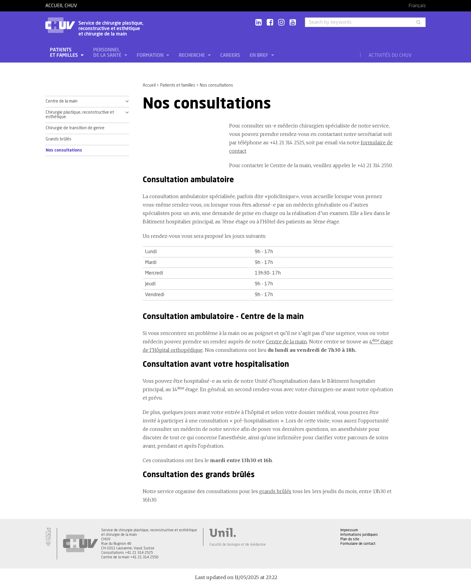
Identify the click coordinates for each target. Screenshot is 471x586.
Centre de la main (61, 101)
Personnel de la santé (108, 53)
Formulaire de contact (357, 543)
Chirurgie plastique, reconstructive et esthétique (80, 114)
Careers (230, 55)
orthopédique (187, 350)
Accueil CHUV (61, 5)
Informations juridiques (359, 534)
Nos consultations (64, 150)
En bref (259, 55)
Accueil (149, 85)
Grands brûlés (58, 139)
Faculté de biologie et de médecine (237, 544)
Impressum (349, 530)
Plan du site (349, 539)
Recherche (192, 55)
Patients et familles (64, 53)
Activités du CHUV (390, 55)
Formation (151, 55)
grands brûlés (275, 491)
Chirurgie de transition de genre (75, 128)
